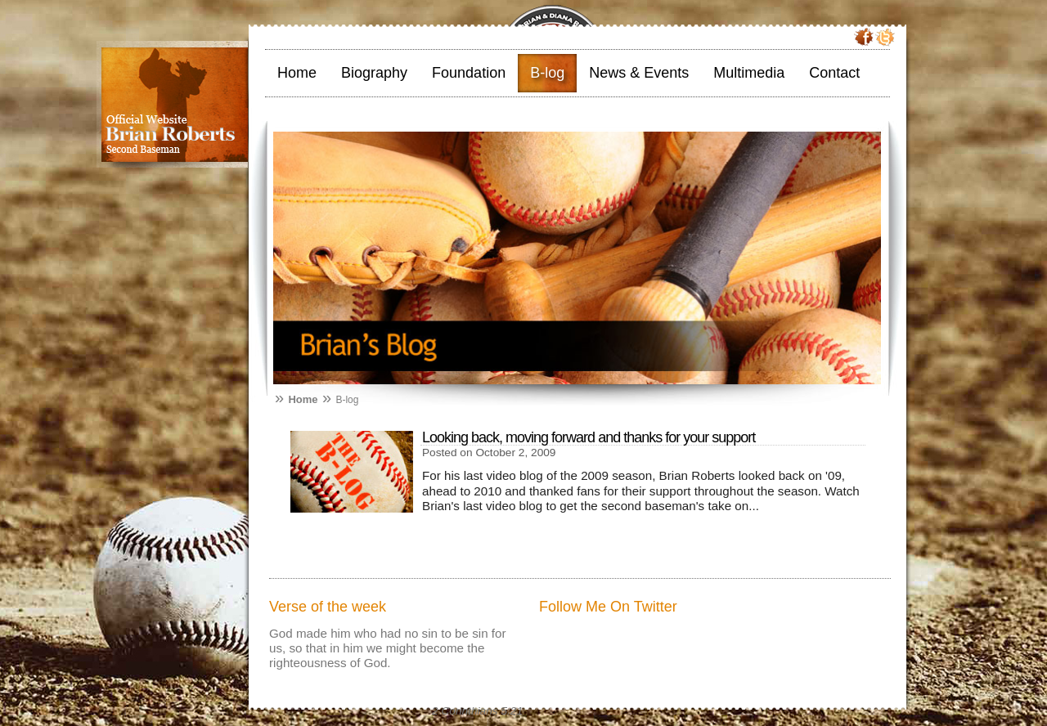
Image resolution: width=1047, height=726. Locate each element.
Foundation (469, 73)
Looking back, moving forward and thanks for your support (588, 437)
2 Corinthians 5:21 (477, 711)
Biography (374, 73)
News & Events (639, 73)
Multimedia (748, 73)
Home (297, 73)
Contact (834, 73)
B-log (547, 73)
